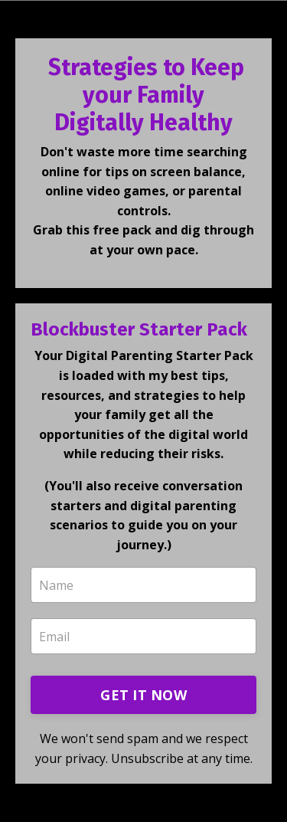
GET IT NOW (143, 695)
